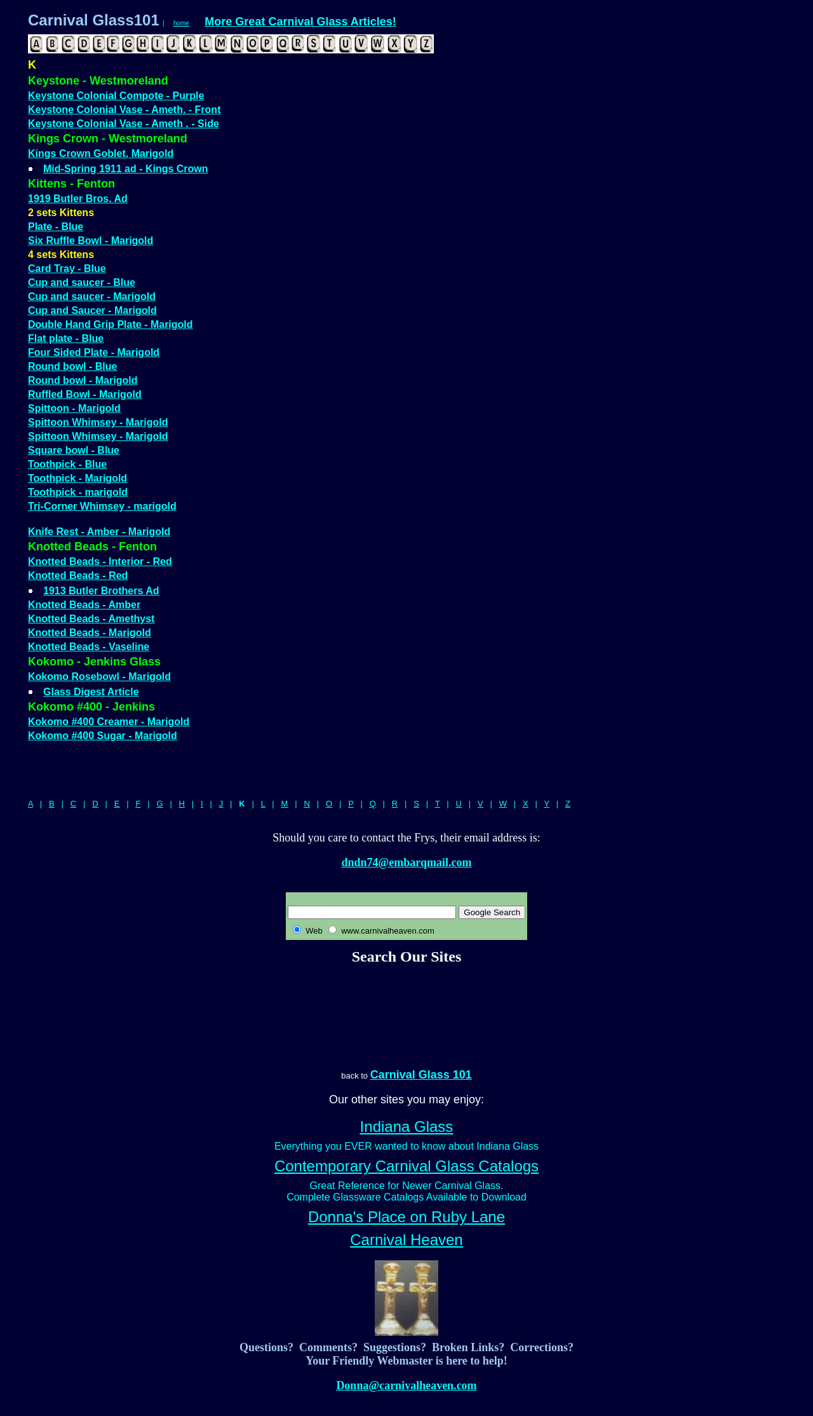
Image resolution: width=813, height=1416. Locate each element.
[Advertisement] (406, 1016)
